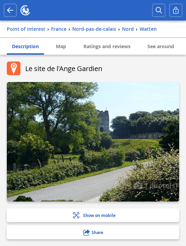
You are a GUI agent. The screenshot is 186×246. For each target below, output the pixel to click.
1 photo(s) (155, 185)
